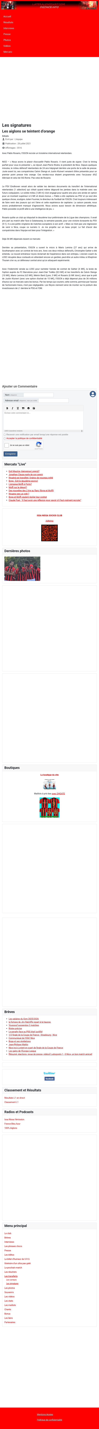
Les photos (9, 1288)
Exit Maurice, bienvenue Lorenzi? (24, 471)
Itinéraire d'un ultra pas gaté (17, 1263)
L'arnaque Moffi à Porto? (20, 484)
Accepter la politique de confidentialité (24, 438)
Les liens (8, 1318)
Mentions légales (45, 1414)
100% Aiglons (10, 1128)
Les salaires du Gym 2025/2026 (24, 1019)
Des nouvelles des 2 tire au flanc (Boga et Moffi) (31, 490)
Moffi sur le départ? (18, 487)
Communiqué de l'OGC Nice (22, 1038)
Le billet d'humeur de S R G (17, 1259)
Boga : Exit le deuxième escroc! (23, 481)
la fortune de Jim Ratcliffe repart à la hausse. (30, 1022)
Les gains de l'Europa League (22, 1051)
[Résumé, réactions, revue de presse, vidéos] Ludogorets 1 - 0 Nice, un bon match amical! (50, 1054)
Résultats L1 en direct (14, 1098)
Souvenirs (9, 1292)
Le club (7, 1233)
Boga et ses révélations (20, 1041)
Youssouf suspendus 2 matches (24, 1025)
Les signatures (12, 1283)
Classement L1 (11, 1102)
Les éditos (9, 1254)
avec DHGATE (58, 793)
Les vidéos (9, 1296)
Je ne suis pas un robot (19, 445)
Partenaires (9, 1322)
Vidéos (7, 46)
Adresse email (21, 400)
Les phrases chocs (13, 1246)
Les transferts (11, 1276)
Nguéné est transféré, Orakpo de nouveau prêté (31, 477)
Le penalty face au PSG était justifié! (26, 1031)
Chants (7, 1309)
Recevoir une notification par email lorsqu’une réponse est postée (37, 434)
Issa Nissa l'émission (14, 1119)
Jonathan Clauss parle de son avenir (26, 474)
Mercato (7, 52)
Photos (7, 40)
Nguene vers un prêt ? (19, 493)
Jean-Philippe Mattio (18, 1044)
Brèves (7, 1237)
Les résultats (10, 1272)
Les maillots (10, 1305)
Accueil (7, 16)
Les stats (8, 1301)
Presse (7, 34)
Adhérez (49, 521)
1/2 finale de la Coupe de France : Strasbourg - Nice (33, 1035)
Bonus (7, 1313)
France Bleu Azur (12, 1123)
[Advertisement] (30, 88)
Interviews (8, 28)
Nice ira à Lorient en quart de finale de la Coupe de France (36, 1047)
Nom (11, 395)
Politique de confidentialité (49, 1420)
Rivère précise (15, 1028)
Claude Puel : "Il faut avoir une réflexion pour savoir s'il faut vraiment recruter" (45, 500)
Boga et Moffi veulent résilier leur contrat (28, 497)
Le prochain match (13, 1267)
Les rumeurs (11, 1280)
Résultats (8, 22)
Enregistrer (10, 454)
